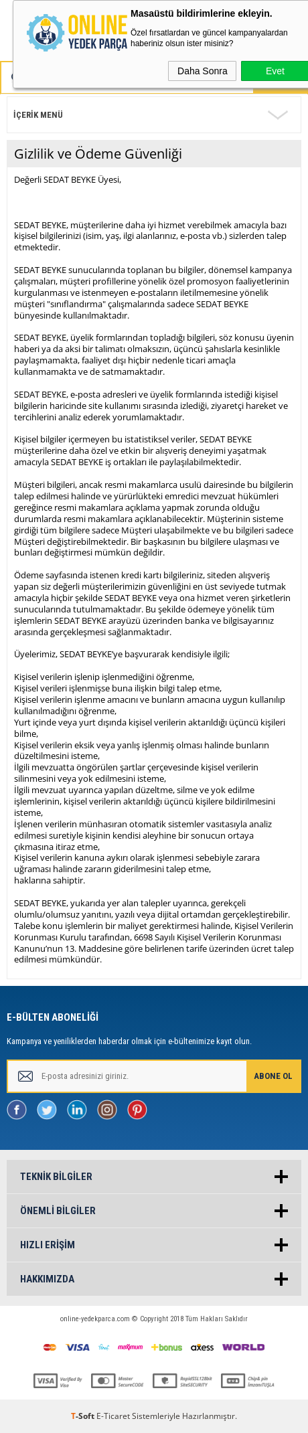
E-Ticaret (113, 1416)
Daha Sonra (202, 71)
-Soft (83, 1416)
